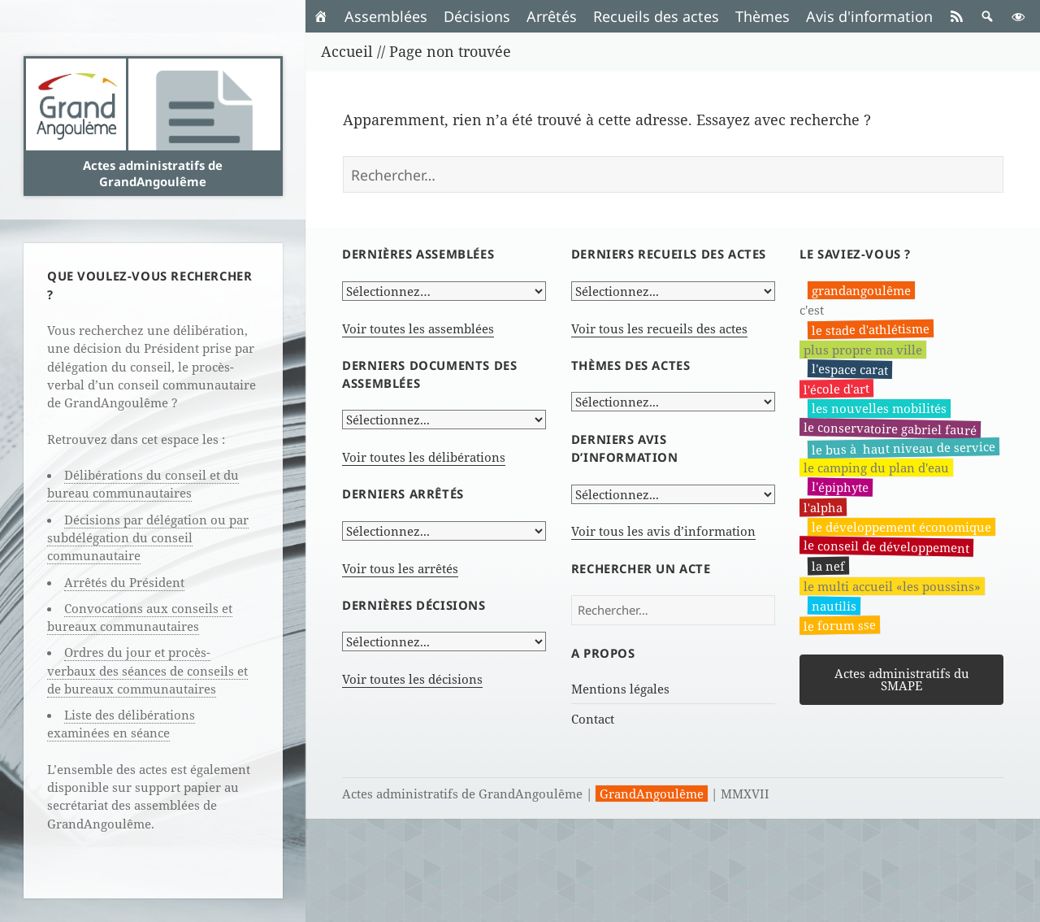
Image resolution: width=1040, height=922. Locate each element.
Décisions (477, 16)
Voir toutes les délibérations (423, 457)
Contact (592, 719)
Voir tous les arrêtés (400, 568)
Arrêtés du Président (124, 582)
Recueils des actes (656, 16)
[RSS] (956, 16)
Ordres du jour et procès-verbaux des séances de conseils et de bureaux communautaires (147, 670)
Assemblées (385, 16)
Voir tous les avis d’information (663, 531)
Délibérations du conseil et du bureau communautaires (143, 484)
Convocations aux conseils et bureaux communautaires (139, 617)
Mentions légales (620, 689)
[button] (987, 16)
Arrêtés (551, 16)
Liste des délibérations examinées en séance (121, 724)
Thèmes (762, 16)
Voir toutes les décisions (412, 679)
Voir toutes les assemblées (418, 328)
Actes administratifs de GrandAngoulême (153, 173)
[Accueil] (321, 16)
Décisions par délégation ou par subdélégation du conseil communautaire (148, 537)
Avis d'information (869, 16)
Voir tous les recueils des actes (659, 328)
